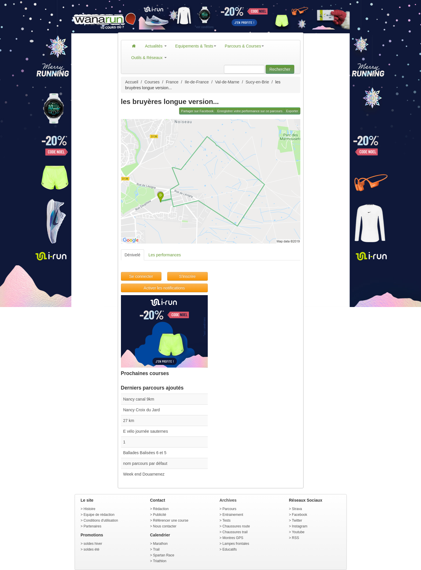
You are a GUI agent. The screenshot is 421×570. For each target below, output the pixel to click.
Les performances (164, 255)
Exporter (292, 111)
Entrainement (233, 515)
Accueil (131, 82)
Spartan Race (163, 555)
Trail (156, 549)
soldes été (92, 549)
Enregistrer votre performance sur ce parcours (249, 111)
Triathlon (159, 561)
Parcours (229, 509)
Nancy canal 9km (138, 399)
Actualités (156, 46)
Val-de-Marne (227, 82)
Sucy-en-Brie (257, 82)
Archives (228, 500)
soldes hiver (93, 544)
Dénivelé (132, 255)
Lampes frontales (236, 544)
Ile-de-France (197, 82)
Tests (227, 520)
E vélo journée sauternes (145, 431)
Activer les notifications (164, 288)
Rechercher (279, 69)
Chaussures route (236, 526)
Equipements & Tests (195, 46)
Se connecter (141, 276)
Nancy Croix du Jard (141, 410)
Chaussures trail (235, 532)
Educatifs (230, 549)
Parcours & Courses (244, 46)
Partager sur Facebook (197, 111)
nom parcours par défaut (145, 463)
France (172, 82)
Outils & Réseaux (149, 57)
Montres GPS (233, 538)
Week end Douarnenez (144, 474)
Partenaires (92, 526)
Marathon (160, 544)
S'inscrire (187, 276)
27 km (128, 420)
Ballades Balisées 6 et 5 (144, 452)
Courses (151, 82)
